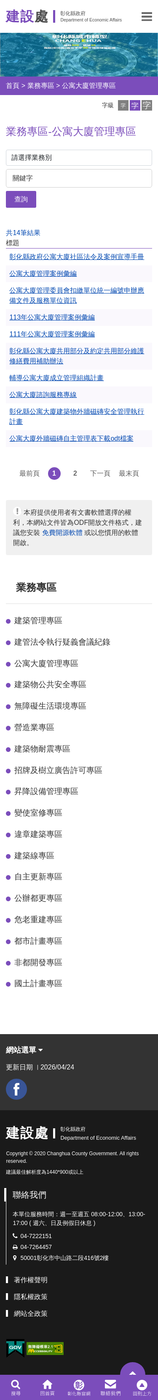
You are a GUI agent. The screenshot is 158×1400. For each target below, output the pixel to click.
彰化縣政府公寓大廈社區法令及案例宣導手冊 (76, 256)
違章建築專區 (38, 834)
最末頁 (129, 473)
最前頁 (29, 473)
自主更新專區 (38, 876)
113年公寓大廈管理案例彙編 (52, 317)
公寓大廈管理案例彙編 (43, 273)
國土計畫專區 (38, 983)
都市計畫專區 (38, 941)
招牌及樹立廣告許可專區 (58, 770)
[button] (147, 16)
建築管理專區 (38, 620)
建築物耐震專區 (42, 748)
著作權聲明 (31, 1280)
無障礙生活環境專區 (50, 705)
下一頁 (100, 473)
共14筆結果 (23, 232)
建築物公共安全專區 (50, 684)
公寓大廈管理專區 (89, 85)
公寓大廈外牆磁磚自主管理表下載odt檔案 (71, 438)
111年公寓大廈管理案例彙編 (52, 334)
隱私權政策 (31, 1296)
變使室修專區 (38, 812)
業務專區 (40, 85)
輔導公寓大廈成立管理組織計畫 (56, 377)
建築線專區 (34, 855)
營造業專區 (34, 727)
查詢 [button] (21, 199)
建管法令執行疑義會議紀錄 (62, 642)
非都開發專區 (38, 962)
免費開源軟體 (62, 532)
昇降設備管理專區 (46, 791)
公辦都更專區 (38, 898)
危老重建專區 (38, 919)
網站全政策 (31, 1313)
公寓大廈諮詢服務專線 (43, 394)
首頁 (12, 85)
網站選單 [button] (24, 1050)
